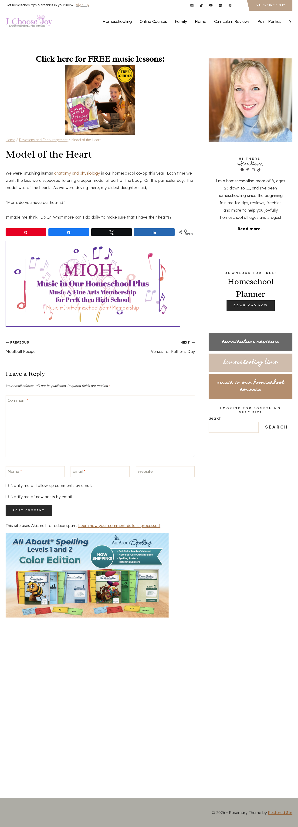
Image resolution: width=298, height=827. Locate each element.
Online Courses (153, 21)
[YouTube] (211, 5)
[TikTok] (201, 5)
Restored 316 (280, 812)
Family (181, 21)
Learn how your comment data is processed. (119, 525)
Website (145, 471)
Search (215, 418)
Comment (18, 400)
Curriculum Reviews (232, 21)
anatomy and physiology (77, 173)
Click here (54, 59)
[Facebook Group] (220, 5)
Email (79, 471)
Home (200, 21)
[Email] (100, 471)
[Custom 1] (239, 5)
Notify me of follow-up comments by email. (51, 485)
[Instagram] (192, 5)
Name (15, 471)
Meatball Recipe (51, 346)
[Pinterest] (230, 5)
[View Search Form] (290, 21)
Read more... (250, 228)
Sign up (82, 5)
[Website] (165, 471)
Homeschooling (117, 21)
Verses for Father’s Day (149, 346)
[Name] (35, 471)
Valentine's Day (271, 5)
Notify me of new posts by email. (41, 496)
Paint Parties (269, 21)
